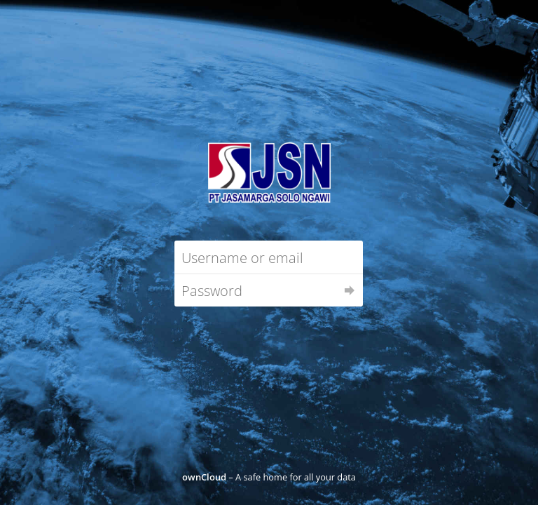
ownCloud (204, 477)
